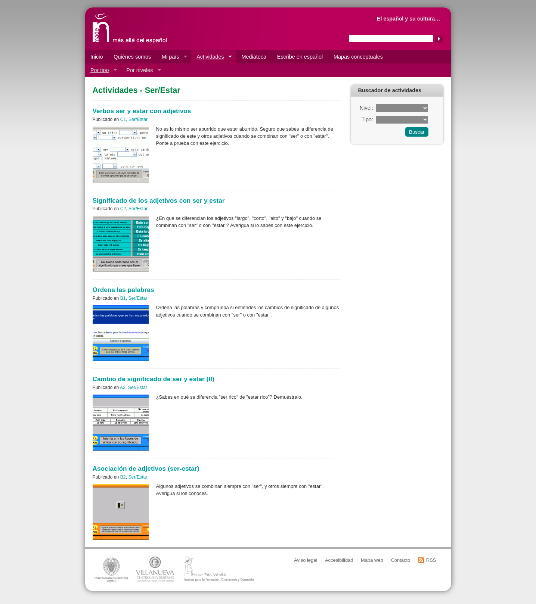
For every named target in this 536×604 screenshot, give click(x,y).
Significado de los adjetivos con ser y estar (159, 200)
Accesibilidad (339, 560)
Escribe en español (300, 57)
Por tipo (101, 70)
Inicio (96, 57)
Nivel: (366, 108)
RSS (431, 560)
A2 (123, 387)
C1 (123, 119)
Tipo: (367, 119)
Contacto (400, 560)
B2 (123, 477)
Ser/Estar (138, 119)
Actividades (211, 57)
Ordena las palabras (123, 289)
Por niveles (141, 70)
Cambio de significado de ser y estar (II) (153, 379)
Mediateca (254, 57)
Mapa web (372, 560)
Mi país (172, 57)
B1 (123, 298)
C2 (123, 208)
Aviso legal (305, 560)
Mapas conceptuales (358, 57)
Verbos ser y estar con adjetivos (142, 111)
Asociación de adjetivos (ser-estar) (146, 468)
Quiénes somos (132, 57)
